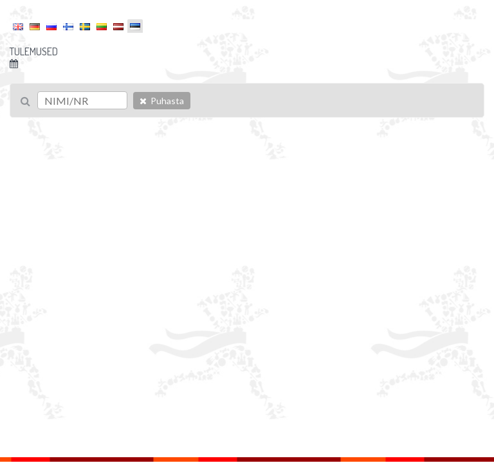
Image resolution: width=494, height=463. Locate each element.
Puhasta (162, 100)
